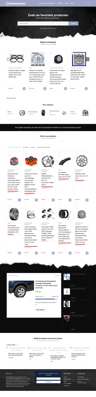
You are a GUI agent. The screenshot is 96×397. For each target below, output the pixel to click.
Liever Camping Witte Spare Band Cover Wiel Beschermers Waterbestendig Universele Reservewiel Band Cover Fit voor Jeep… (31, 235)
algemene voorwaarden (83, 379)
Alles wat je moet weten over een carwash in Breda (36, 355)
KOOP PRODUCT (24, 88)
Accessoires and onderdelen (15, 67)
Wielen (67, 3)
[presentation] (9, 59)
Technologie (10, 357)
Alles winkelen (67, 379)
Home (65, 377)
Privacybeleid (80, 377)
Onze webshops (67, 383)
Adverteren (66, 385)
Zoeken (73, 24)
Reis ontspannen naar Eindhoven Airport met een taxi (78, 355)
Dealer (51, 361)
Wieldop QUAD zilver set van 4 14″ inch (81, 176)
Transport (73, 359)
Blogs (72, 3)
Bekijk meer (10, 114)
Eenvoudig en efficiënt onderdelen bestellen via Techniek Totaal (58, 357)
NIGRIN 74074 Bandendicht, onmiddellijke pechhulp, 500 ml (78, 293)
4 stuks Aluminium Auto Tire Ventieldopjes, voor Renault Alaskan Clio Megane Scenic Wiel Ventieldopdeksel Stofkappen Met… (31, 182)
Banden (60, 3)
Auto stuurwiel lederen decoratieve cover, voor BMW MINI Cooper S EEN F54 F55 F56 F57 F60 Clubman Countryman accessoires (79, 322)
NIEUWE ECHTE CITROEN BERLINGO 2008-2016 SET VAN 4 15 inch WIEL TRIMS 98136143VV (78, 75)
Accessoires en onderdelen (46, 3)
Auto (30, 359)
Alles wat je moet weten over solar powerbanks (15, 354)
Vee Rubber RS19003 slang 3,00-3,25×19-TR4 (64, 175)
